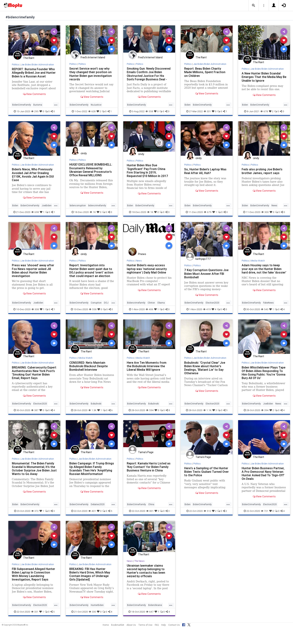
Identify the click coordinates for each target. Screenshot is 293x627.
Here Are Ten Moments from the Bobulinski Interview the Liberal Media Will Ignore (146, 366)
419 (207, 309)
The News (139, 561)
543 (264, 309)
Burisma (37, 104)
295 (35, 111)
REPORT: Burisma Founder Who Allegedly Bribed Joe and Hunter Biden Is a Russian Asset (34, 72)
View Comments (34, 94)
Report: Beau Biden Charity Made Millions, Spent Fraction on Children (204, 72)
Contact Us (174, 624)
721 (264, 511)
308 (35, 309)
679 (207, 212)
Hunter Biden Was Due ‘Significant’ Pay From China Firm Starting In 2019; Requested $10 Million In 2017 (147, 170)
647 (150, 611)
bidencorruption (78, 205)
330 (92, 611)
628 (92, 111)
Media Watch (258, 260)
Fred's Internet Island (93, 57)
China (151, 504)
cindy (84, 153)
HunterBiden (97, 605)
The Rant (28, 58)
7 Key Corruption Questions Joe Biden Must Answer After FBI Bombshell (206, 273)
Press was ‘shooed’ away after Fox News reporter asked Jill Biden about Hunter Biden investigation (33, 270)
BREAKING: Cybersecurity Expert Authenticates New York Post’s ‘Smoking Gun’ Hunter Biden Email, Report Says (34, 373)
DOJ (106, 302)
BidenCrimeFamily (21, 104)
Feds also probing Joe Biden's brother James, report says (262, 171)
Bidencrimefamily (136, 302)
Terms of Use (145, 624)
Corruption (96, 302)
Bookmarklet (117, 624)
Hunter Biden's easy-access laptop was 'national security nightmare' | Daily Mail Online (147, 268)
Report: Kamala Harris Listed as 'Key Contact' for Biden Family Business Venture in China (148, 466)
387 (35, 410)
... (55, 104)
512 (207, 511)
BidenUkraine (155, 605)
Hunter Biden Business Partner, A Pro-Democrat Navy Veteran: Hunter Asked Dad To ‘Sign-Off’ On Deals (263, 473)
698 (35, 212)
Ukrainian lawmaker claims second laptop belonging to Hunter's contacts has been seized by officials (146, 571)
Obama (161, 302)
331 (207, 111)
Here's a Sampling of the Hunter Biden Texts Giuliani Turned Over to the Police (206, 471)
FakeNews (268, 302)
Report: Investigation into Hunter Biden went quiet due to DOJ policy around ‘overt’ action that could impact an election (91, 270)
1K (93, 212)
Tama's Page (145, 452)
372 (35, 511)
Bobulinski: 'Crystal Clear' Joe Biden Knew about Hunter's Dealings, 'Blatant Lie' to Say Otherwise (204, 368)
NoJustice (96, 104)
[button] (253, 5)
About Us (131, 624)
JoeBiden (47, 205)
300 (265, 212)
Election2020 (212, 302)
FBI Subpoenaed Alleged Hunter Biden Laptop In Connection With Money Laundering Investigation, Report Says (33, 574)
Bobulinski (96, 403)
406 (149, 309)
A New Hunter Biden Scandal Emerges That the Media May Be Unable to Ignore (264, 76)
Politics (15, 64)
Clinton (151, 302)
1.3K (92, 410)
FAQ (157, 624)
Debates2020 (98, 504)
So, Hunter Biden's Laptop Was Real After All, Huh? (205, 171)
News (274, 205)
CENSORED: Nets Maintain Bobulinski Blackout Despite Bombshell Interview (88, 366)
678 (264, 111)
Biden (188, 104)
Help (163, 624)
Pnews (142, 254)
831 (150, 511)
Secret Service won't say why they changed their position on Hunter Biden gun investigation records (90, 74)
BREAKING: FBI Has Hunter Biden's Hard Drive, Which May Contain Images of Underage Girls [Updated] (89, 574)
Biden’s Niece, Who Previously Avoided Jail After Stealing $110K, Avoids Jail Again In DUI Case (33, 174)
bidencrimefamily (97, 205)
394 (265, 410)
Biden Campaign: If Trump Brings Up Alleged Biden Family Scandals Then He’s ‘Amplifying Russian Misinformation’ (91, 468)
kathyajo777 (203, 259)
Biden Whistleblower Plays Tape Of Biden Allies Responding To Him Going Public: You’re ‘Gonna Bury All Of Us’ (263, 373)
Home (106, 624)
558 (149, 111)
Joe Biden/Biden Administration (37, 64)
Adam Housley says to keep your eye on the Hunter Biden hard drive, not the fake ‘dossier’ (264, 268)
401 (92, 511)
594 (150, 410)
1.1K (207, 410)
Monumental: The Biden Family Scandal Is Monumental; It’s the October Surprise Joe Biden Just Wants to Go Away (34, 468)
